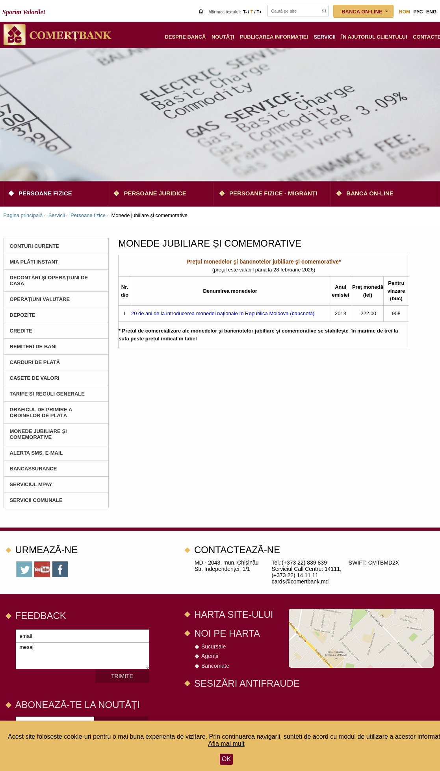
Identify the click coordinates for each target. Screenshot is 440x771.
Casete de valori (34, 378)
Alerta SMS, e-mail (36, 453)
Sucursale (213, 646)
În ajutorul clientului (374, 37)
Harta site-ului (233, 614)
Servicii (324, 37)
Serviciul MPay (31, 484)
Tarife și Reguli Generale (47, 394)
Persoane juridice (155, 193)
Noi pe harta (227, 633)
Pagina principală (23, 215)
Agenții (209, 656)
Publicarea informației (274, 37)
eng (431, 12)
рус (418, 12)
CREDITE (21, 331)
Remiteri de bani (33, 346)
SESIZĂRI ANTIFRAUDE (247, 683)
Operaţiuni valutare (40, 299)
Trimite (122, 676)
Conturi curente (34, 246)
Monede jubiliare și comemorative (38, 434)
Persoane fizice (45, 193)
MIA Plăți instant (34, 262)
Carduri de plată (35, 362)
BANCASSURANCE (33, 469)
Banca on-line (369, 193)
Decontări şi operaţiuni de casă (49, 280)
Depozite (22, 315)
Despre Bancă (185, 37)
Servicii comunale (36, 500)
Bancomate (215, 666)
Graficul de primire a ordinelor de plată (41, 412)
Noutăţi (223, 37)
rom (404, 12)
